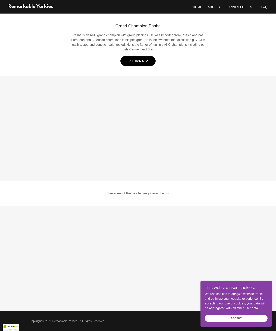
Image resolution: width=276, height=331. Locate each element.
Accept (236, 318)
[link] (30, 7)
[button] (11, 327)
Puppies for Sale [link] (240, 7)
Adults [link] (214, 7)
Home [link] (197, 7)
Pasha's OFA (137, 60)
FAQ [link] (264, 7)
